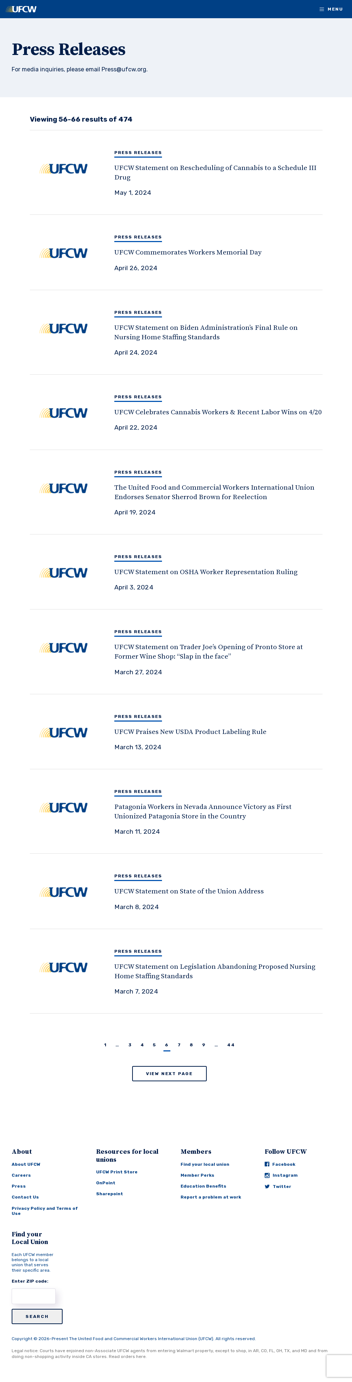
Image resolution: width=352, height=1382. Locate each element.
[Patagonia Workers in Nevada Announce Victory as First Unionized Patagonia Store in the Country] (183, 811)
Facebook (280, 1164)
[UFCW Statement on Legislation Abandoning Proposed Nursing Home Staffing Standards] (183, 971)
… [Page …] (117, 1045)
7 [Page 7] (179, 1045)
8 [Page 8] (191, 1045)
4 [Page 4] (142, 1045)
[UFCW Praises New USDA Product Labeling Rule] (183, 731)
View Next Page (169, 1073)
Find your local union (205, 1164)
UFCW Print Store (117, 1171)
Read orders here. (128, 1356)
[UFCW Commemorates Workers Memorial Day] (183, 252)
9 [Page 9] (204, 1045)
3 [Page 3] (130, 1045)
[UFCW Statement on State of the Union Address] (183, 891)
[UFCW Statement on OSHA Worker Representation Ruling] (183, 571)
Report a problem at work (211, 1197)
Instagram (281, 1175)
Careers (21, 1175)
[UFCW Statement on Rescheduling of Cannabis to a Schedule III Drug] (183, 172)
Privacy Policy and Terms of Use (45, 1211)
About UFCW (26, 1164)
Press (19, 1186)
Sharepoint (109, 1193)
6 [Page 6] (167, 1045)
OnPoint (105, 1182)
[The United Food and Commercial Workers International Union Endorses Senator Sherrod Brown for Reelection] (183, 492)
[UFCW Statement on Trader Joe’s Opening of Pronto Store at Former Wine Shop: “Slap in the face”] (183, 651)
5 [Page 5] (154, 1045)
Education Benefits (203, 1186)
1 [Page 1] (105, 1045)
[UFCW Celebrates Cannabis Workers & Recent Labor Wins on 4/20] (183, 412)
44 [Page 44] (230, 1045)
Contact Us (25, 1197)
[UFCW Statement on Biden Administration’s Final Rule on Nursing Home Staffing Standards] (183, 332)
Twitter (278, 1186)
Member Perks (197, 1175)
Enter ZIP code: (30, 1281)
